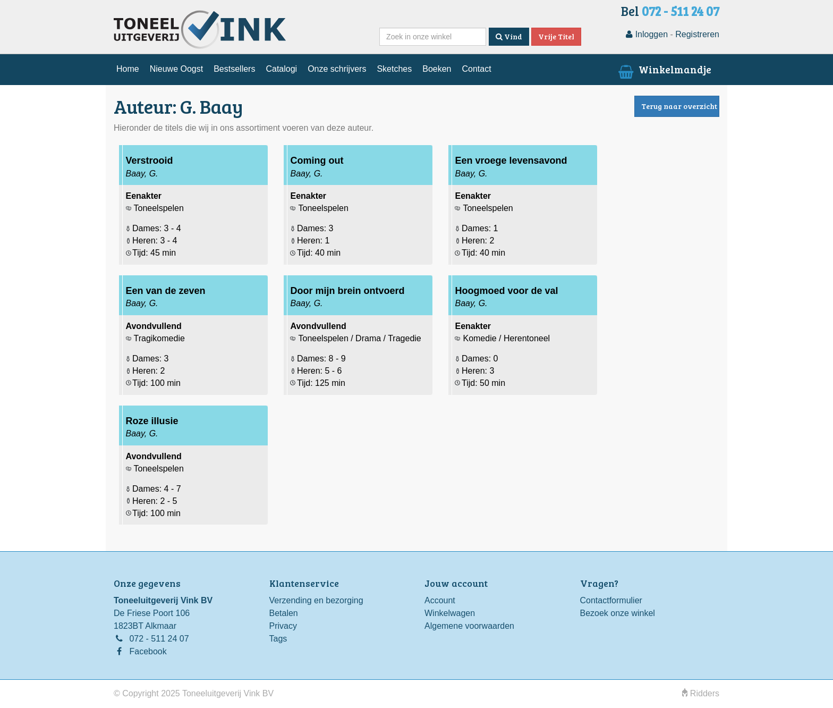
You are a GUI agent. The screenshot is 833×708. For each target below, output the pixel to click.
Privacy (283, 625)
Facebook (147, 651)
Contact (476, 68)
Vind (509, 36)
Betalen (283, 613)
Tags (278, 638)
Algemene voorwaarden (469, 625)
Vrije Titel (556, 36)
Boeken (436, 68)
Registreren (697, 34)
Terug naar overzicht (679, 106)
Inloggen (647, 34)
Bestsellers (234, 68)
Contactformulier (611, 600)
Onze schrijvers (337, 68)
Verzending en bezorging (316, 600)
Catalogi (281, 68)
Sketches (394, 68)
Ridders (700, 693)
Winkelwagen (449, 613)
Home (127, 68)
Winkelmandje (663, 69)
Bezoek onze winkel (617, 613)
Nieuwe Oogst (176, 68)
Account (439, 600)
